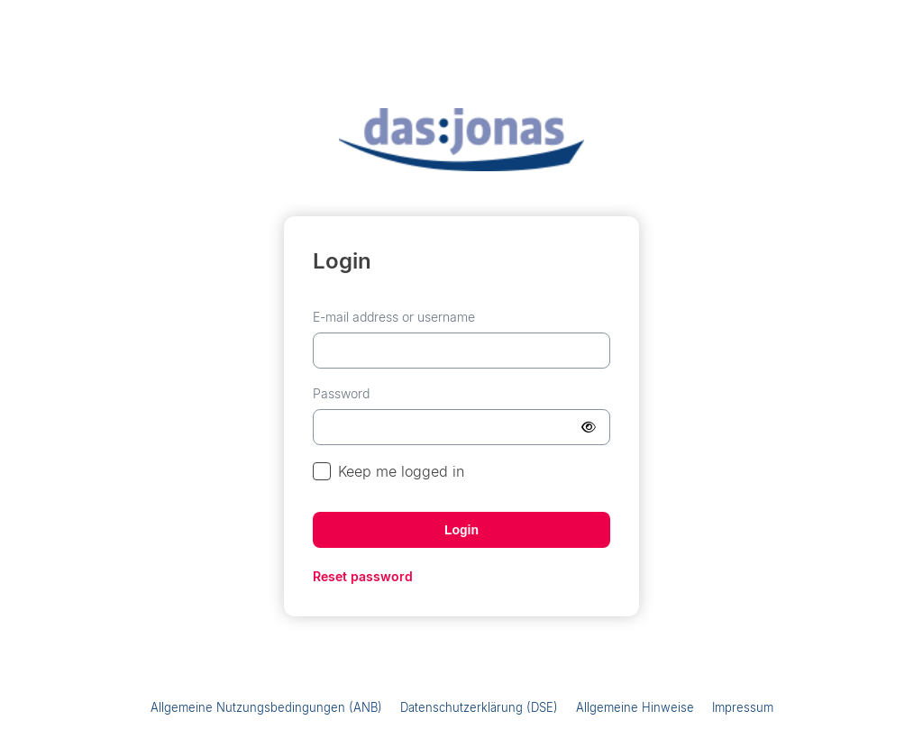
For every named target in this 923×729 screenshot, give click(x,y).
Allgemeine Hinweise (635, 707)
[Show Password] (588, 427)
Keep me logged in (388, 471)
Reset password (363, 576)
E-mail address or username (394, 316)
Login (461, 530)
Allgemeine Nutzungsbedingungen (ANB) (266, 707)
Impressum (742, 707)
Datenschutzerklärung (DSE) (479, 707)
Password (341, 393)
